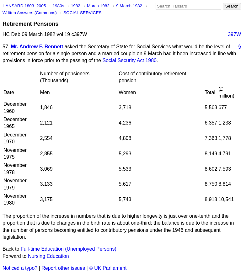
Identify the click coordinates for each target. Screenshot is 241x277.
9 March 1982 (129, 5)
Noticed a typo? (20, 268)
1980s (58, 5)
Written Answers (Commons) (30, 12)
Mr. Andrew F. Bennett (37, 46)
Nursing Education (48, 256)
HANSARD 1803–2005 (24, 5)
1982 (76, 5)
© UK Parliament (107, 268)
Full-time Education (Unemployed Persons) (68, 249)
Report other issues (63, 268)
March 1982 (99, 5)
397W (234, 34)
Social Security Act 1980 (129, 60)
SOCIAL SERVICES (82, 12)
